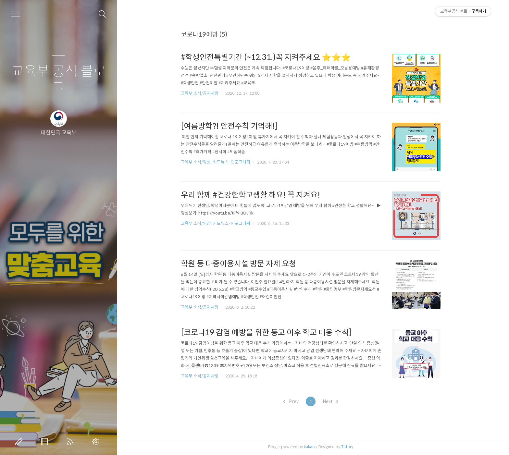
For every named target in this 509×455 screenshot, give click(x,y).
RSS (71, 441)
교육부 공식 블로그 (58, 80)
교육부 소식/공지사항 (202, 93)
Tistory (349, 446)
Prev (293, 401)
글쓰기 (20, 441)
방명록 (46, 441)
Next (333, 401)
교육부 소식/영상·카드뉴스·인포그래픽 (218, 162)
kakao (311, 446)
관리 (97, 441)
